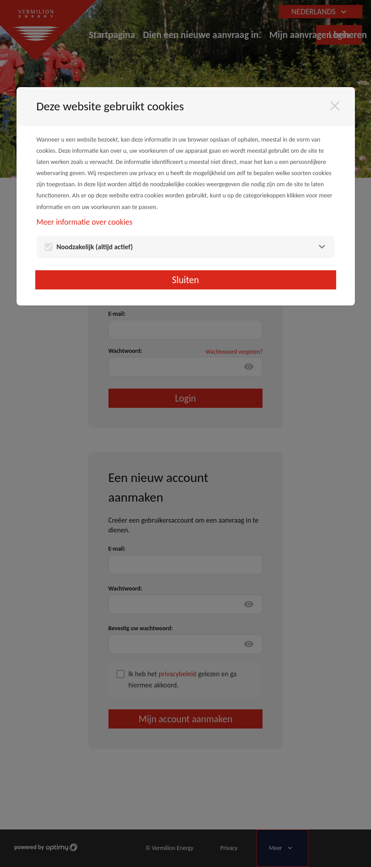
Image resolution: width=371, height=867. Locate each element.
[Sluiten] (335, 106)
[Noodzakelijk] (322, 247)
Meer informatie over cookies (85, 222)
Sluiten (185, 280)
